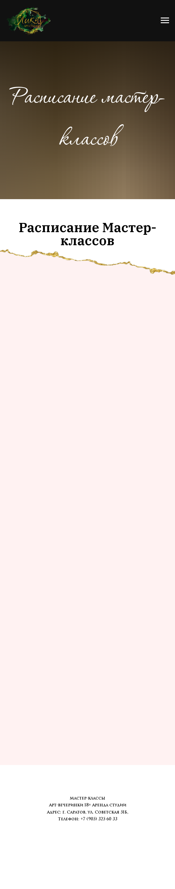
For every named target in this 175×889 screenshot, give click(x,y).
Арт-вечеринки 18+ (70, 805)
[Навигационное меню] (165, 20)
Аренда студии (109, 805)
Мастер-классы (87, 798)
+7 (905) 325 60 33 (99, 819)
